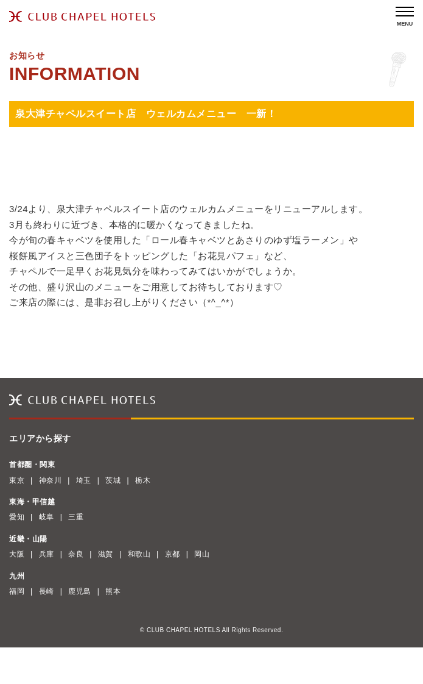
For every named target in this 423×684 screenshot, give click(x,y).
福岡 (16, 591)
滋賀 (105, 554)
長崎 (46, 591)
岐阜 (46, 517)
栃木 (142, 480)
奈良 (75, 554)
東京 (16, 480)
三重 (75, 517)
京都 (172, 554)
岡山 (201, 554)
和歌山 (139, 554)
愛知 (16, 517)
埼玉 (83, 480)
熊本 (113, 591)
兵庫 (46, 554)
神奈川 (50, 480)
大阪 (16, 554)
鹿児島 (79, 591)
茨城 (113, 480)
